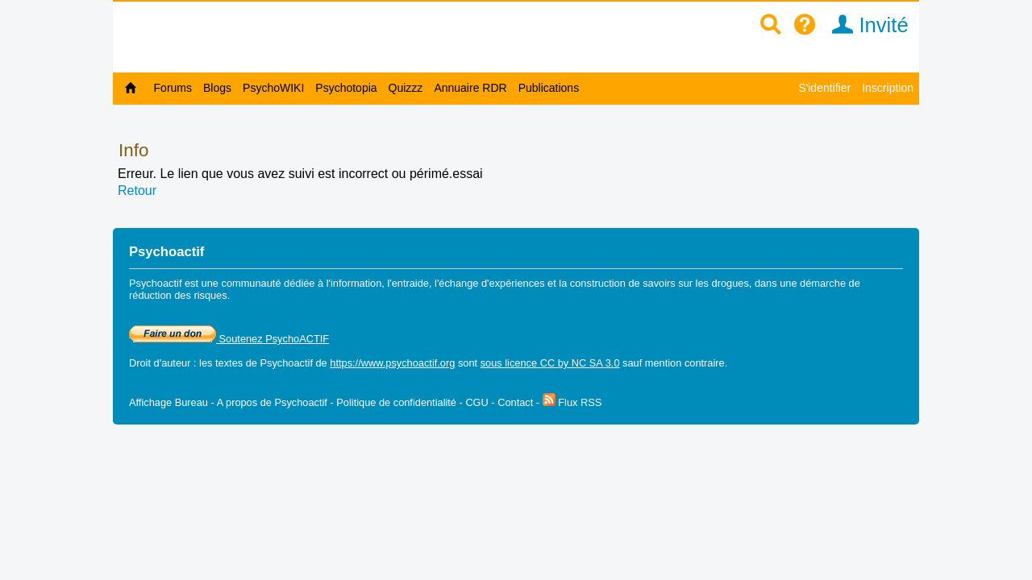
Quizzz (406, 87)
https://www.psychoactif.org (392, 363)
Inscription (887, 87)
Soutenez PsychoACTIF (229, 339)
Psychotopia (346, 87)
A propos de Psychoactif (272, 402)
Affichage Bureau (168, 402)
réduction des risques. (179, 295)
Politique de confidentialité (396, 402)
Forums (173, 87)
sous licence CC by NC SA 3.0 (550, 363)
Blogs (217, 87)
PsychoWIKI (273, 87)
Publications (549, 87)
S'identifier (824, 87)
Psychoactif (286, 363)
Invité (865, 25)
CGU (476, 402)
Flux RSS (572, 402)
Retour (137, 190)
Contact (515, 402)
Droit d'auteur (159, 363)
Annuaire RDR (470, 87)
